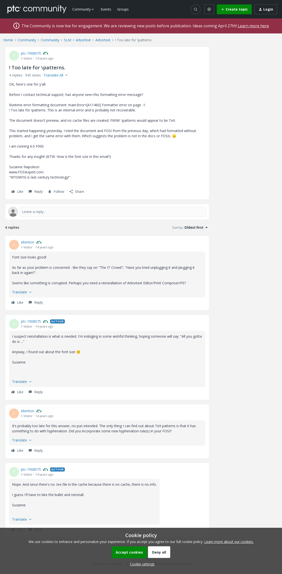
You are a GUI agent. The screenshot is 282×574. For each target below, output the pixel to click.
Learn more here (253, 26)
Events (106, 9)
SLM (67, 40)
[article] (107, 273)
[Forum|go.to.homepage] (36, 9)
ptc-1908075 (31, 53)
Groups (123, 9)
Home (8, 40)
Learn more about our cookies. (229, 541)
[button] (234, 9)
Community (27, 40)
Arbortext (83, 40)
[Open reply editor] (107, 212)
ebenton (27, 242)
